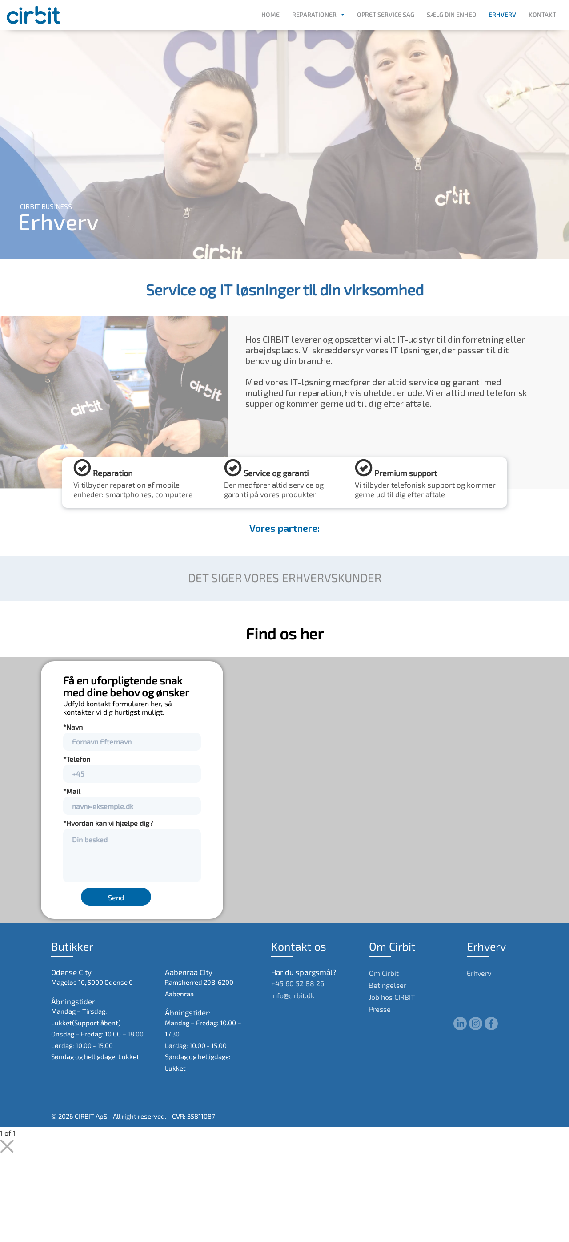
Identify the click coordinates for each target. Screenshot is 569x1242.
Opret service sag (385, 14)
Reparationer (314, 14)
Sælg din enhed (451, 14)
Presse (380, 1009)
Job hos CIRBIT (392, 997)
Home (270, 14)
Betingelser (387, 985)
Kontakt (542, 14)
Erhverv (502, 14)
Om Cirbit (384, 973)
